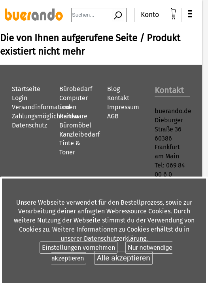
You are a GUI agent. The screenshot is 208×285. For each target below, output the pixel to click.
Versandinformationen (44, 107)
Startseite (26, 89)
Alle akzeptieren (123, 257)
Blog (113, 89)
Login (19, 98)
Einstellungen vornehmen (78, 247)
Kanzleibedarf (79, 134)
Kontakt (118, 98)
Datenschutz (29, 125)
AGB (113, 116)
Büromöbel (75, 125)
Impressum (123, 107)
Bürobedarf (75, 89)
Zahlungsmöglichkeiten (45, 116)
